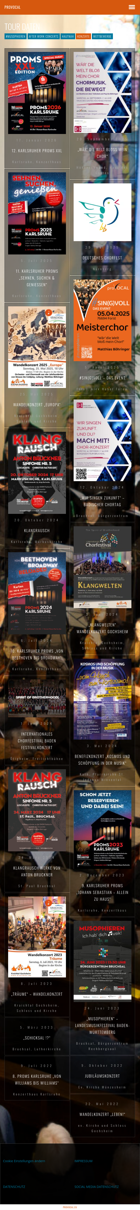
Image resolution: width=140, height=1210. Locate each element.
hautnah (68, 36)
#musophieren (15, 36)
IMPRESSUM (84, 1161)
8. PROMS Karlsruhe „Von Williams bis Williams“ (37, 1079)
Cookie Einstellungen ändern (24, 1161)
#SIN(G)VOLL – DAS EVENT (102, 378)
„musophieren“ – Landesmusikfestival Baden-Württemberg (102, 1025)
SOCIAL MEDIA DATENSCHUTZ (97, 1187)
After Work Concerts (43, 36)
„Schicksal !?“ (37, 1038)
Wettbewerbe (102, 36)
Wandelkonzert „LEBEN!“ (102, 1114)
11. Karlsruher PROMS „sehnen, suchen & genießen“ (37, 277)
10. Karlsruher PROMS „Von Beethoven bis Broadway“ (37, 654)
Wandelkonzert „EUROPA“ (37, 404)
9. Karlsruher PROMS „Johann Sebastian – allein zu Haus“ (102, 892)
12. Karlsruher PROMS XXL (37, 150)
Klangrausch (37, 530)
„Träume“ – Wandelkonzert (37, 994)
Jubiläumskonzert (102, 1076)
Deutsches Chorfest (102, 258)
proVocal (13, 7)
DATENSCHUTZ (14, 1187)
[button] (8, 1202)
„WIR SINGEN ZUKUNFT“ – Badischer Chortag (102, 501)
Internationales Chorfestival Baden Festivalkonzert (37, 740)
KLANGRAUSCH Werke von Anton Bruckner (37, 871)
